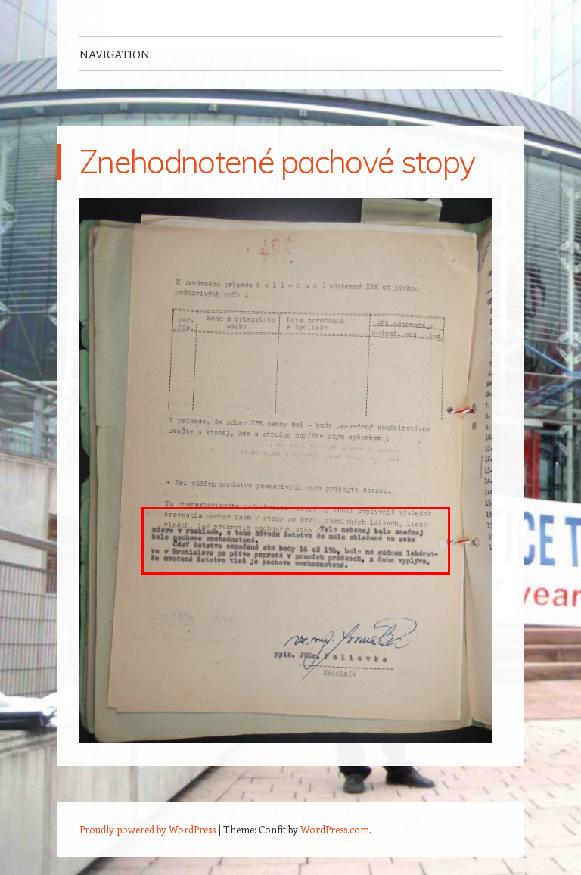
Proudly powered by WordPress (147, 829)
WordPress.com (334, 829)
